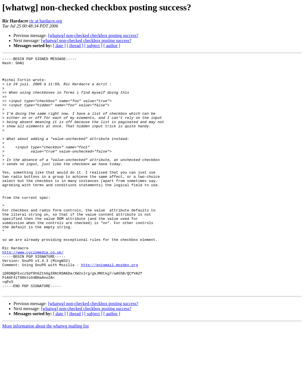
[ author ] (111, 45)
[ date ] (59, 45)
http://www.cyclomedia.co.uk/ (32, 291)
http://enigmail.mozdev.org (109, 306)
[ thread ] (75, 45)
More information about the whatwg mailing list (45, 373)
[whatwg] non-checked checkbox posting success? (93, 35)
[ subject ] (93, 45)
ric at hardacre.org (45, 21)
